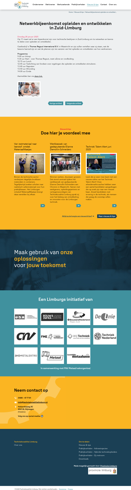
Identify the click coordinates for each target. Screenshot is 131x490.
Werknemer (50, 5)
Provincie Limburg (108, 466)
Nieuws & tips (93, 5)
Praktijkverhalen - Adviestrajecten (93, 449)
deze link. (38, 76)
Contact (103, 5)
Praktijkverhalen (78, 5)
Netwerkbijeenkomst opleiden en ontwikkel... (101, 12)
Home (71, 12)
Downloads (83, 459)
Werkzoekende (63, 5)
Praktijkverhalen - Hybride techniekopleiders (98, 452)
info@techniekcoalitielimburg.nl (33, 402)
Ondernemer (38, 5)
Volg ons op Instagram (45, 416)
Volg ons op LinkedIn (42, 416)
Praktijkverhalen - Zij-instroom (92, 456)
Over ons (112, 5)
